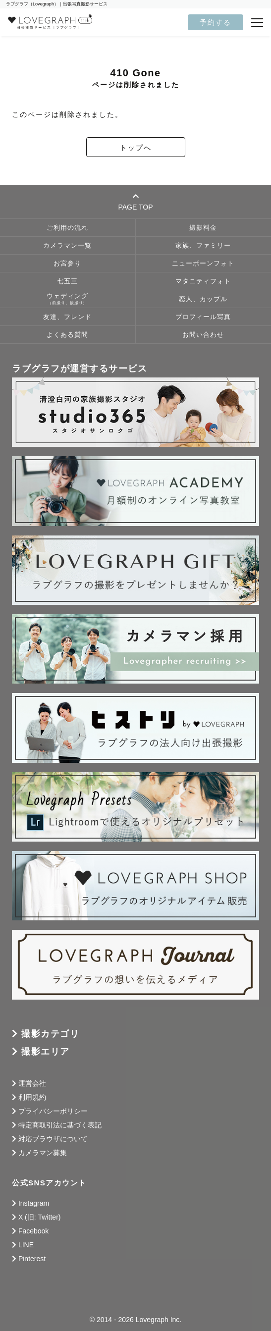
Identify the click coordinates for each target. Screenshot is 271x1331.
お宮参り (67, 263)
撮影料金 (203, 227)
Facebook (33, 1231)
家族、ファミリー (203, 245)
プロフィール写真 (203, 317)
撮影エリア (45, 1052)
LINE (26, 1245)
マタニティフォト (203, 281)
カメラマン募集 (42, 1153)
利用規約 (32, 1097)
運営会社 (32, 1083)
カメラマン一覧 (67, 245)
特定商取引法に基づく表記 (60, 1125)
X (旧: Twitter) (39, 1217)
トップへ (136, 148)
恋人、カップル (203, 299)
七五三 (67, 281)
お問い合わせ (203, 334)
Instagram (33, 1203)
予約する (215, 22)
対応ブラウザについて (53, 1139)
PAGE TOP (135, 202)
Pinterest (32, 1259)
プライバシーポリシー (53, 1111)
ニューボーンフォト (203, 263)
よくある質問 (67, 334)
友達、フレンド (67, 317)
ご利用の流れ (67, 227)
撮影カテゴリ (50, 1034)
